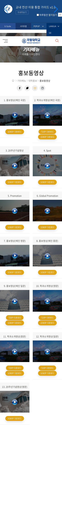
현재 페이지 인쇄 (42, 88)
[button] (55, 9)
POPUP (37, 26)
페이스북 (19, 88)
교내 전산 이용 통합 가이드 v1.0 (36, 9)
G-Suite (7, 26)
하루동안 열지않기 (48, 14)
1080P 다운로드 (14, 131)
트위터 (27, 88)
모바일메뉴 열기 (5, 40)
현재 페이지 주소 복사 (35, 88)
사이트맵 (23, 26)
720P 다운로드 (47, 131)
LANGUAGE (53, 29)
